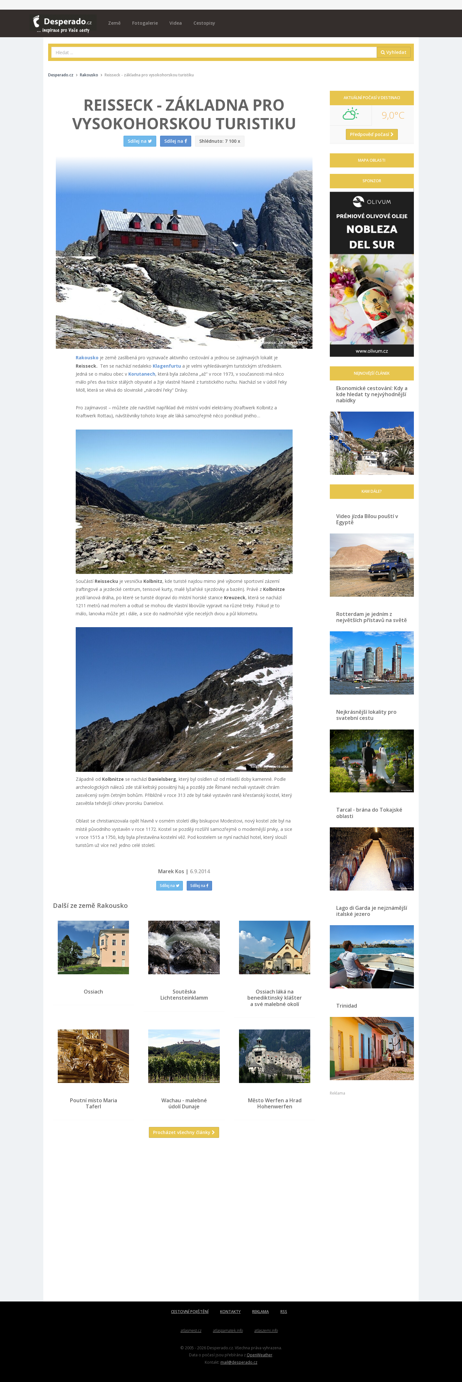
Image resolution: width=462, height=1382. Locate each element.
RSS (283, 1311)
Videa (175, 23)
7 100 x (219, 141)
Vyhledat (393, 52)
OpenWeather (259, 1354)
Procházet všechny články (184, 1137)
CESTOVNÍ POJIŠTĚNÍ (190, 1311)
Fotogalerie (145, 23)
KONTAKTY (230, 1311)
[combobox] (214, 52)
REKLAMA (260, 1311)
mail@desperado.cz (238, 1362)
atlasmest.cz (191, 1330)
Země (114, 23)
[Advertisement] (184, 1210)
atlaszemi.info (266, 1330)
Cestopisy (204, 23)
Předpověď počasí (372, 134)
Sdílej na (169, 885)
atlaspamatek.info (228, 1330)
